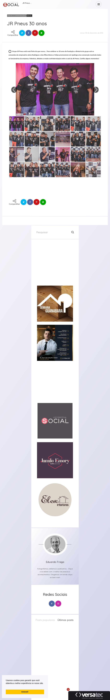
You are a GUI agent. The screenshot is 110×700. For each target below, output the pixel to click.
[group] (55, 264)
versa (82, 33)
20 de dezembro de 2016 (94, 33)
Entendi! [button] (24, 692)
